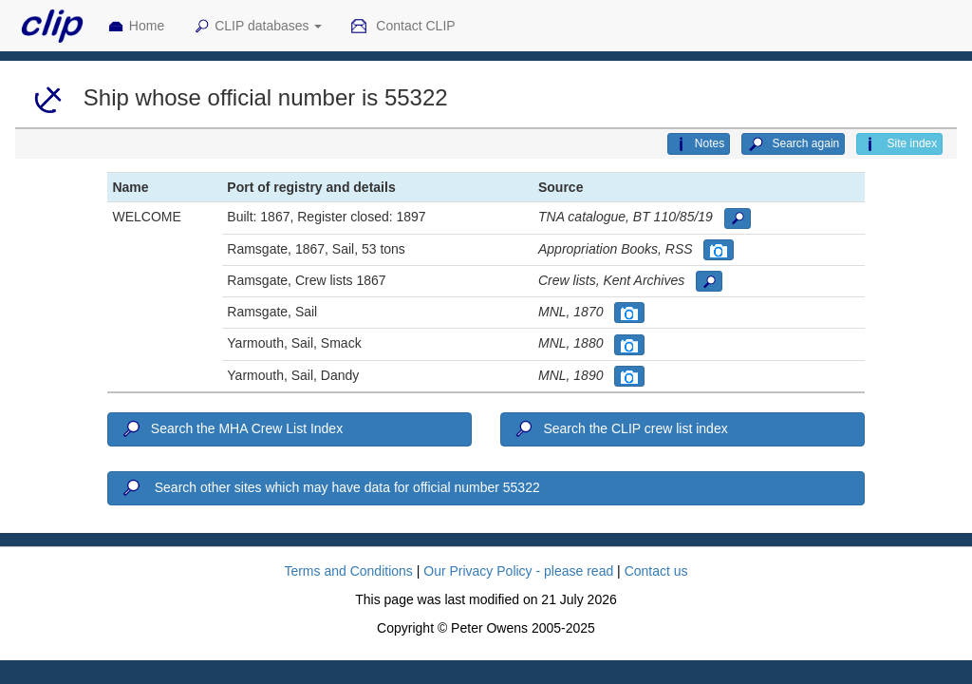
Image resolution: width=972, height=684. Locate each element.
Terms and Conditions (348, 571)
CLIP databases (257, 26)
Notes (698, 144)
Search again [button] (793, 144)
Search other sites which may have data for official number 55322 (329, 488)
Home (135, 26)
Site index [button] (899, 144)
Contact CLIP (402, 26)
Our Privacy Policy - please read (518, 571)
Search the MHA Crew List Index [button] (231, 429)
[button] (737, 218)
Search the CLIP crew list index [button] (620, 429)
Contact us (656, 571)
